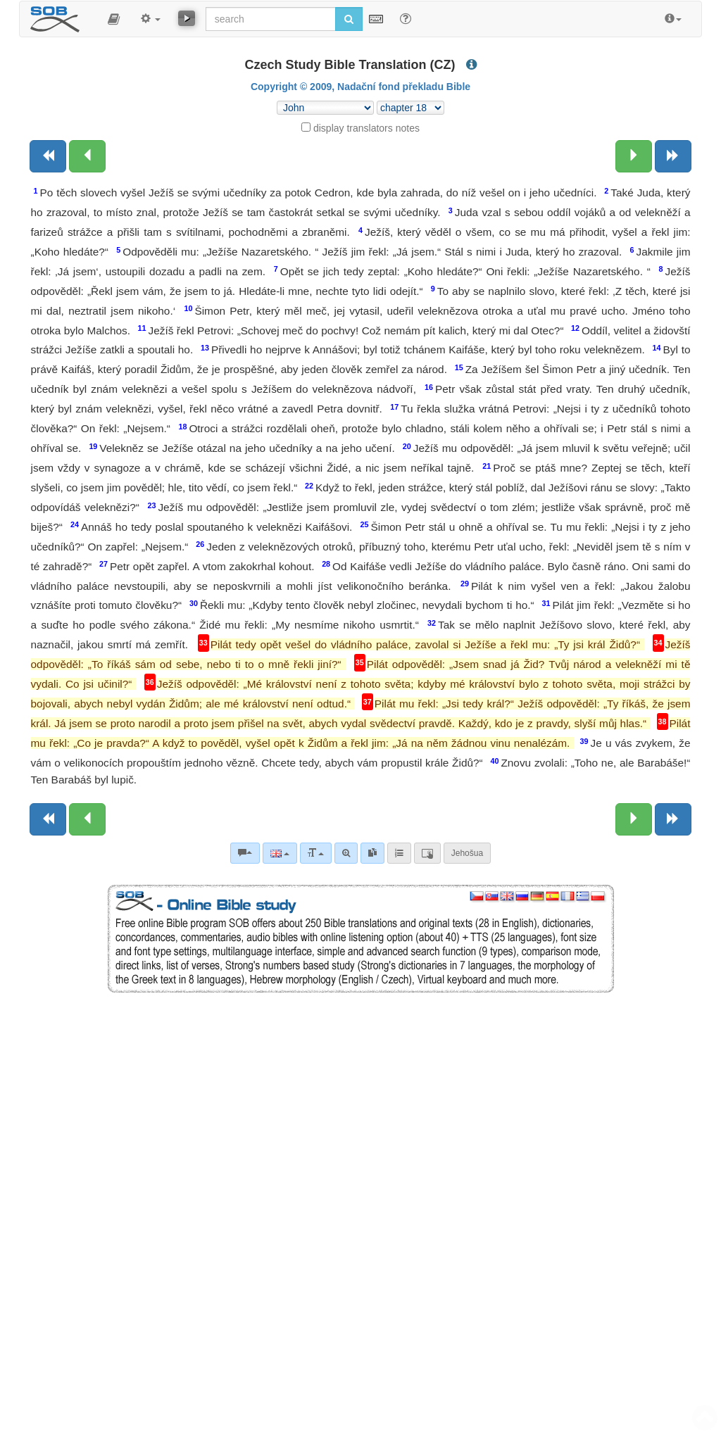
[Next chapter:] (633, 156)
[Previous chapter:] (87, 156)
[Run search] (349, 19)
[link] (372, 853)
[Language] (280, 853)
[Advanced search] (346, 853)
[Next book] (673, 156)
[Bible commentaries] (245, 853)
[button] (113, 19)
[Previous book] (48, 156)
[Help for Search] (405, 18)
